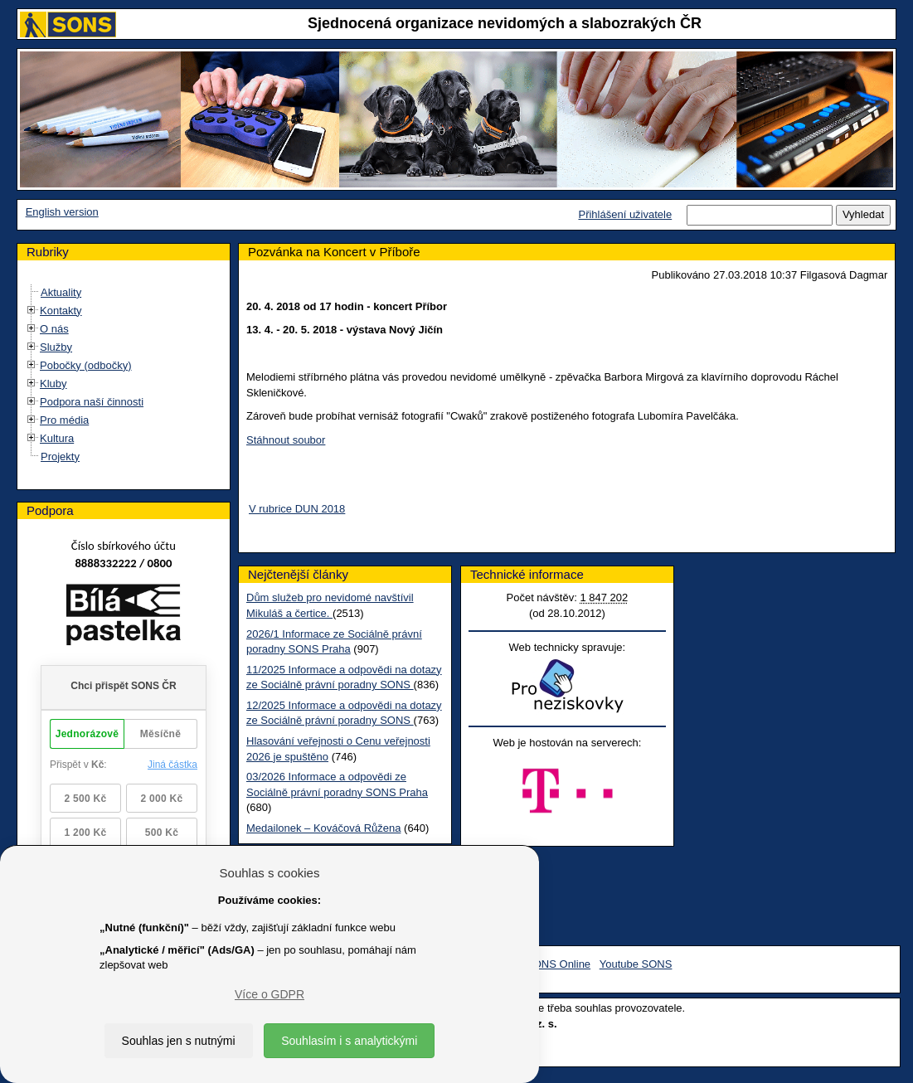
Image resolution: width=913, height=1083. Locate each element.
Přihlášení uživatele (625, 214)
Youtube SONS (636, 964)
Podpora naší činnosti (91, 402)
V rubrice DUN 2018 (297, 509)
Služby (56, 347)
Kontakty (61, 310)
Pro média (64, 420)
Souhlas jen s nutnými (179, 1040)
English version (62, 212)
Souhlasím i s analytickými (349, 1040)
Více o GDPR (269, 994)
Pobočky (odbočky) (86, 365)
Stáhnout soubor (285, 440)
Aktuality (61, 292)
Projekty (60, 456)
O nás (54, 329)
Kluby (53, 383)
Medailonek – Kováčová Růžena (323, 828)
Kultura (57, 438)
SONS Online (558, 964)
